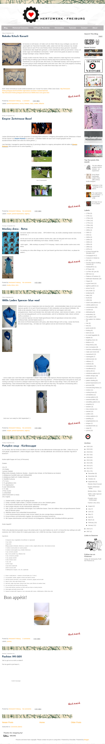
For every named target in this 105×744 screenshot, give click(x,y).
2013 (88, 465)
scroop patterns (91, 397)
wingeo (88, 423)
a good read (90, 283)
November (91, 476)
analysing (89, 293)
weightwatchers (91, 421)
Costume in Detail (91, 258)
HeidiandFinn (90, 267)
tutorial (88, 411)
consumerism (90, 307)
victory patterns (91, 416)
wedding (88, 418)
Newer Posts (7, 722)
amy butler (89, 290)
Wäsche (41, 103)
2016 (88, 457)
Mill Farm (89, 274)
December (91, 473)
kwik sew (89, 333)
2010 (88, 528)
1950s (88, 244)
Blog (5, 28)
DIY (87, 260)
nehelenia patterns (92, 373)
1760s (88, 220)
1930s (88, 239)
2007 (88, 531)
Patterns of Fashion (92, 276)
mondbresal (89, 368)
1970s (88, 249)
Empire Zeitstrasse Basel (17, 119)
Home (42, 722)
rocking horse (90, 392)
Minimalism (59, 28)
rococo (22, 103)
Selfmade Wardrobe (41, 28)
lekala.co (89, 342)
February (91, 522)
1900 (87, 232)
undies (36, 103)
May (89, 514)
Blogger (86, 739)
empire (9, 213)
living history (90, 344)
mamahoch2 (90, 354)
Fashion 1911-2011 (12, 656)
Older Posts (76, 722)
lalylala (88, 337)
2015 (88, 460)
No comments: (27, 211)
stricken (88, 406)
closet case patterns (92, 302)
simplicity (89, 404)
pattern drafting (91, 380)
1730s (88, 213)
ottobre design (90, 375)
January (91, 525)
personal (88, 385)
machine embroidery (92, 349)
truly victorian (90, 409)
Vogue (88, 281)
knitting (88, 330)
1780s (88, 225)
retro (17, 285)
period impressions (13, 103)
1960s (88, 247)
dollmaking (89, 312)
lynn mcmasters (91, 347)
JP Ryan (88, 269)
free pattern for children (93, 319)
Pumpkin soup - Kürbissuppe (19, 446)
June (90, 511)
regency (27, 213)
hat (87, 325)
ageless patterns (91, 286)
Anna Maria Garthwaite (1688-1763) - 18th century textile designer (93, 178)
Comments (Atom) (16, 726)
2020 (88, 446)
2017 (88, 454)
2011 (88, 471)
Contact (84, 28)
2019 (88, 449)
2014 (88, 463)
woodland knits (90, 425)
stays (31, 103)
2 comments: (26, 638)
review (88, 390)
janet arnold (89, 328)
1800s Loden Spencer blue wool (21, 300)
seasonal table (90, 399)
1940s (88, 242)
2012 (88, 468)
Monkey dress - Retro (14, 229)
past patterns (90, 378)
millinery (88, 361)
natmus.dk (89, 371)
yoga (87, 428)
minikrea (88, 364)
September (91, 481)
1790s (88, 227)
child (87, 300)
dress (13, 285)
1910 (87, 235)
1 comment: (26, 101)
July (89, 509)
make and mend (91, 352)
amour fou (89, 288)
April (89, 517)
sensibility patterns (92, 402)
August (90, 506)
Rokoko (27, 103)
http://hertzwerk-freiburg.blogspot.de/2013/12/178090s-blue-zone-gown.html (25, 92)
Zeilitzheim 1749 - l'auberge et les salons (97, 187)
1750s (88, 218)
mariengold (89, 356)
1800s (88, 230)
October (91, 479)
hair (87, 323)
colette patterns (91, 305)
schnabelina (90, 395)
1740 (87, 216)
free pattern (89, 317)
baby (87, 295)
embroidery (89, 314)
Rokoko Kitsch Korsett (15, 36)
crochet (88, 309)
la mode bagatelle (91, 335)
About (94, 28)
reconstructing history (92, 387)
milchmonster (90, 359)
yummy (9, 641)
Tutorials (72, 28)
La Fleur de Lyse (91, 271)
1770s (88, 223)
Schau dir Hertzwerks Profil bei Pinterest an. (92, 559)
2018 (88, 452)
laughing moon (90, 340)
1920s (88, 237)
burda (9, 285)
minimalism (89, 366)
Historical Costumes (20, 28)
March (90, 520)
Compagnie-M (90, 255)
